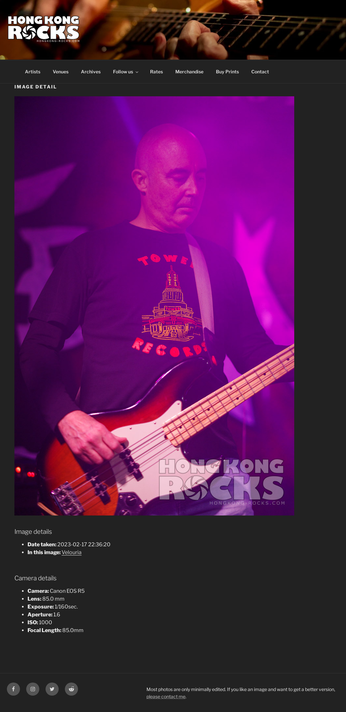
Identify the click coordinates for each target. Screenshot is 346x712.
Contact (260, 71)
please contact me (165, 696)
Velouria (72, 552)
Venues (60, 71)
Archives (91, 71)
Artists (32, 71)
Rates (156, 71)
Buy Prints (227, 71)
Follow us (126, 71)
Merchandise (189, 71)
